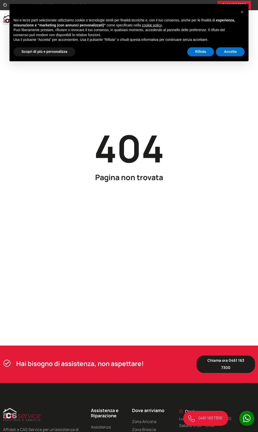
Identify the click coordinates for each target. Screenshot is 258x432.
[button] (242, 12)
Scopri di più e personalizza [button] (44, 52)
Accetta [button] (230, 52)
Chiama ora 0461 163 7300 (225, 364)
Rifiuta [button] (200, 52)
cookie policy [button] (152, 25)
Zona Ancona (144, 421)
